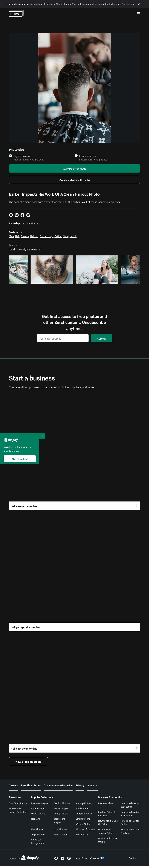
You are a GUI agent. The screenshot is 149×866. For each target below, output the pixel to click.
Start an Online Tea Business (107, 813)
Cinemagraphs (83, 818)
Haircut (34, 236)
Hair (17, 236)
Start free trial (20, 459)
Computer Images (85, 813)
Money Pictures (61, 813)
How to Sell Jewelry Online (105, 831)
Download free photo (74, 168)
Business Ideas (105, 803)
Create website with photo (74, 180)
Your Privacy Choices (90, 858)
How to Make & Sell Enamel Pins (130, 813)
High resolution (22, 156)
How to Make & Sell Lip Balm (108, 822)
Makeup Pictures (84, 803)
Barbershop (46, 236)
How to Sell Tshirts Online (107, 839)
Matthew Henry (29, 223)
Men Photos (37, 829)
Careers (13, 785)
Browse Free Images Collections (18, 810)
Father (58, 236)
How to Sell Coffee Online (130, 822)
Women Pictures (84, 824)
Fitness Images (61, 834)
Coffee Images (38, 808)
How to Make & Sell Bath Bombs (130, 804)
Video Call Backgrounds (37, 841)
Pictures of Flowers (85, 829)
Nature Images (61, 808)
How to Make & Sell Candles (130, 831)
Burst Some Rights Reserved (25, 249)
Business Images (39, 803)
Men (11, 236)
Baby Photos (82, 834)
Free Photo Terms (31, 785)
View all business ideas (28, 761)
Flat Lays (35, 818)
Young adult (70, 236)
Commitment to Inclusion (58, 785)
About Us (92, 785)
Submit (101, 338)
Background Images (59, 820)
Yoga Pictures (38, 834)
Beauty (25, 236)
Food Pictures (83, 808)
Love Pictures (60, 829)
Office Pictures (38, 813)
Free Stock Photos (18, 803)
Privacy (80, 785)
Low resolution (87, 156)
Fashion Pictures (62, 803)
